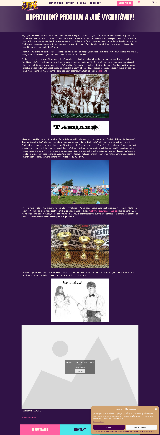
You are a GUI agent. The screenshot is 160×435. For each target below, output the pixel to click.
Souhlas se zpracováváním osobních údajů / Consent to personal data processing (130, 431)
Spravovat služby (98, 422)
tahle (100, 71)
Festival (82, 3)
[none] (154, 2)
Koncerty (95, 3)
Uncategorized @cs (29, 417)
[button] (156, 409)
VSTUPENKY (125, 3)
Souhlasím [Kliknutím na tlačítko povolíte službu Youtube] (80, 371)
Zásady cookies (100, 431)
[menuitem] (154, 2)
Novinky (70, 3)
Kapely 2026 (55, 3)
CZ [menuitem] (153, 2)
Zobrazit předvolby (141, 427)
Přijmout (109, 427)
